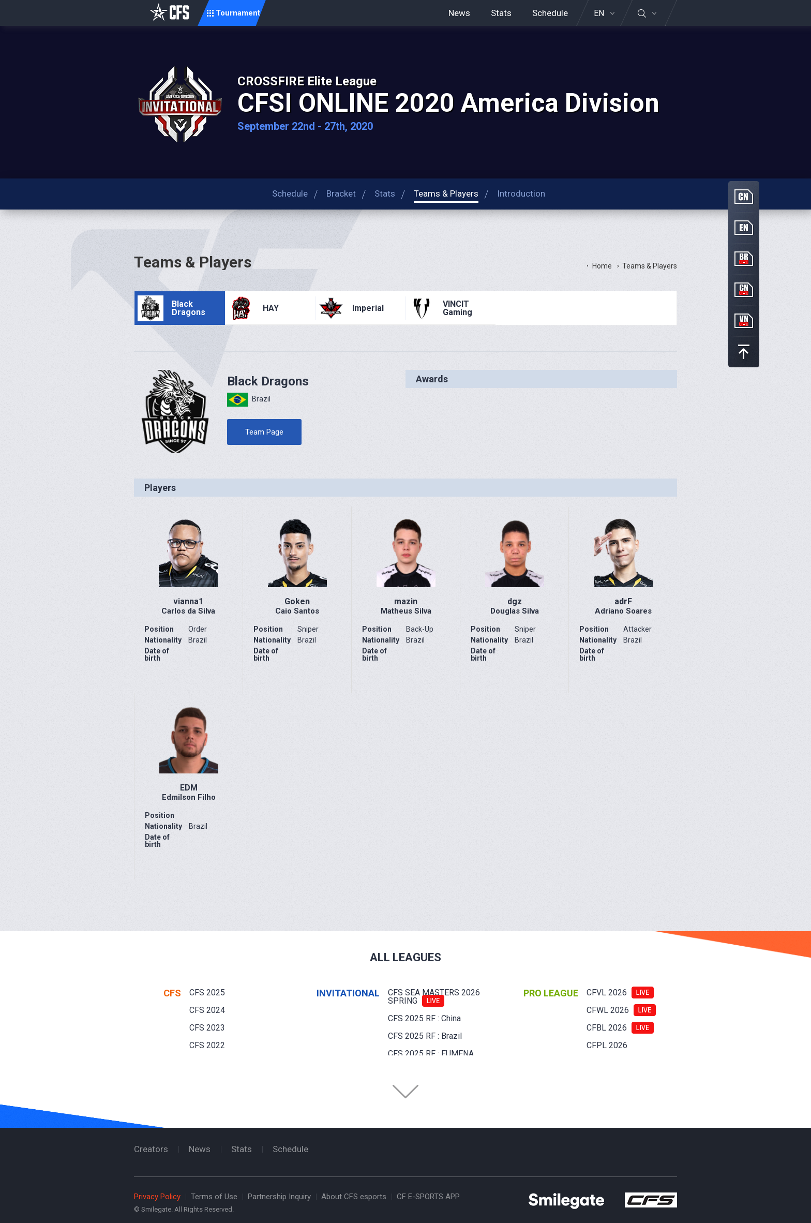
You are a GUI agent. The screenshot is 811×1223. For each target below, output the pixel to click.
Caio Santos (297, 611)
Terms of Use (214, 1196)
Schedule (550, 13)
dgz (514, 601)
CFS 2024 (207, 1010)
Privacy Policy (157, 1196)
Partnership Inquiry (279, 1196)
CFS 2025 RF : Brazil (425, 1036)
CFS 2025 (207, 992)
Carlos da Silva (188, 611)
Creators (151, 1149)
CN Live (743, 289)
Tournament (238, 13)
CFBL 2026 (607, 1028)
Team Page (264, 432)
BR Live (743, 258)
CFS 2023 (207, 1028)
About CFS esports (353, 1196)
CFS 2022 (207, 1045)
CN (743, 196)
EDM (189, 788)
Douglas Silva (514, 611)
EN (599, 13)
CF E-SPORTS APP (428, 1196)
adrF (623, 601)
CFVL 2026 (607, 992)
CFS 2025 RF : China (424, 1018)
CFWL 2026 (608, 1010)
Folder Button (405, 1091)
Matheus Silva (406, 611)
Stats (501, 13)
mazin (405, 601)
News (459, 13)
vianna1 (188, 601)
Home (602, 266)
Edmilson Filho (189, 797)
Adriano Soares (623, 611)
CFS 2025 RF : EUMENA (431, 1053)
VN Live (743, 320)
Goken (297, 601)
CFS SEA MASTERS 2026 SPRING (434, 997)
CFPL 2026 (607, 1045)
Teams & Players (649, 266)
